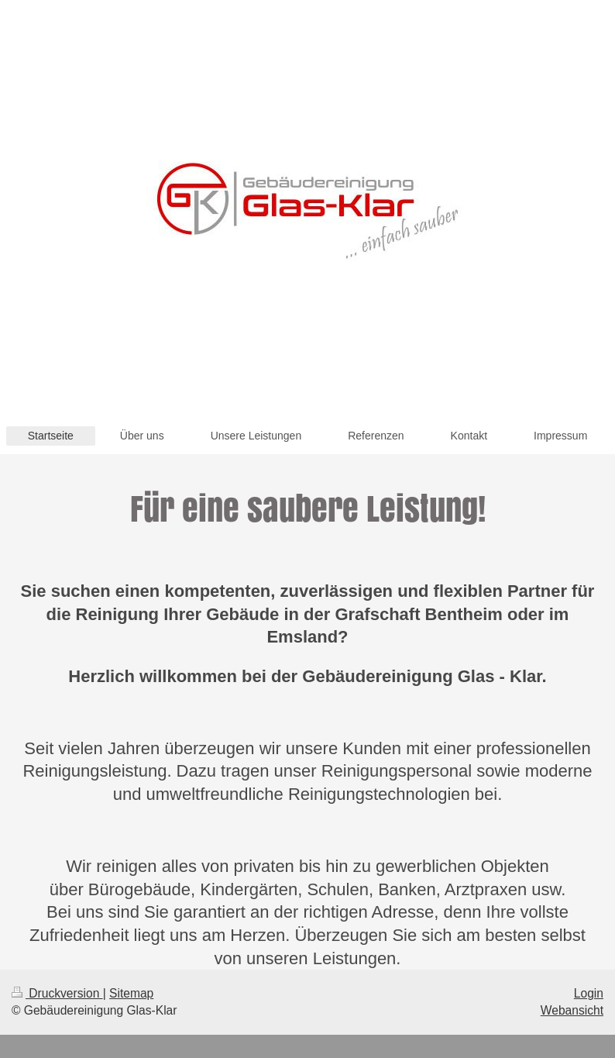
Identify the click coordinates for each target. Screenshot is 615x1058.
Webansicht (572, 1010)
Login (588, 993)
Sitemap (131, 993)
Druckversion (57, 993)
